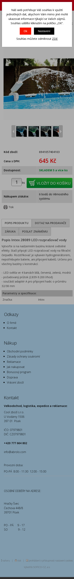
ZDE (55, 39)
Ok (25, 31)
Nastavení (44, 31)
